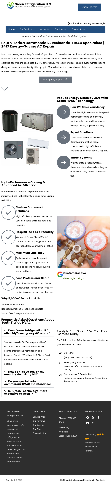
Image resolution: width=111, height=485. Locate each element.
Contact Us (39, 425)
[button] (27, 332)
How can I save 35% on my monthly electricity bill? (24, 373)
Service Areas (40, 416)
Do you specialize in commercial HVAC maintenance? (27, 382)
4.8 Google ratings (73, 278)
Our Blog (37, 429)
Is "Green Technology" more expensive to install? (25, 392)
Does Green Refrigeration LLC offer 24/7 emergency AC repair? (27, 332)
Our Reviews (39, 420)
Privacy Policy (39, 433)
